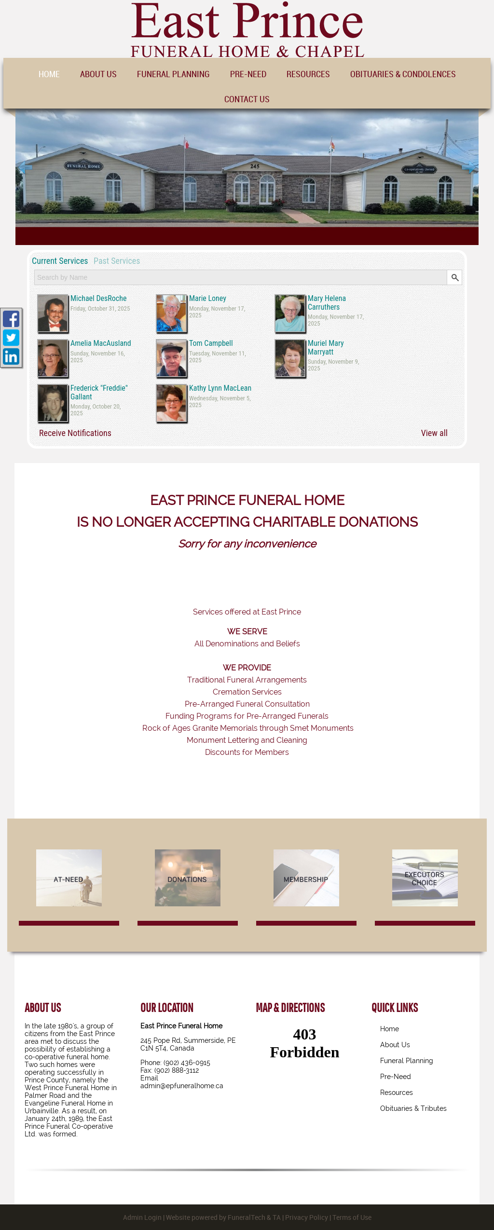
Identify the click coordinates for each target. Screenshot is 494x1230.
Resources (396, 1092)
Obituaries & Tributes (413, 1108)
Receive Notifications (75, 433)
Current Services (60, 261)
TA (277, 1217)
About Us (395, 1045)
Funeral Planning (406, 1061)
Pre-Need (395, 1076)
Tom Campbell (211, 343)
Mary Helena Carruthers (327, 302)
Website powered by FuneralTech (215, 1217)
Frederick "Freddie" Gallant (99, 392)
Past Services (117, 261)
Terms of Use (351, 1217)
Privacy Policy (306, 1217)
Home (389, 1029)
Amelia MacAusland (100, 343)
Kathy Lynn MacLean (220, 388)
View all (434, 433)
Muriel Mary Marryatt (326, 347)
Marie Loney (207, 298)
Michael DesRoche (98, 298)
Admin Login (142, 1217)
